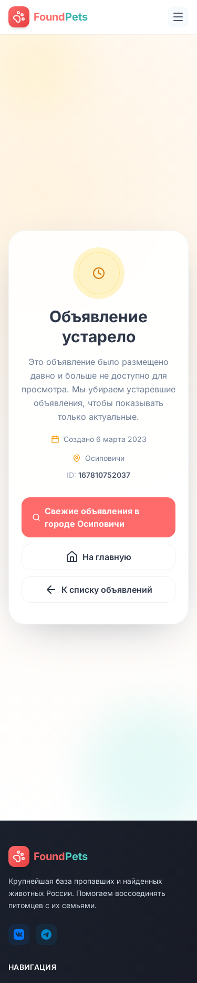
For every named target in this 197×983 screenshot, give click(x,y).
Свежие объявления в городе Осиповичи (85, 517)
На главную (98, 557)
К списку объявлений (98, 589)
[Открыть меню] (178, 16)
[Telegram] (46, 934)
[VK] (18, 934)
